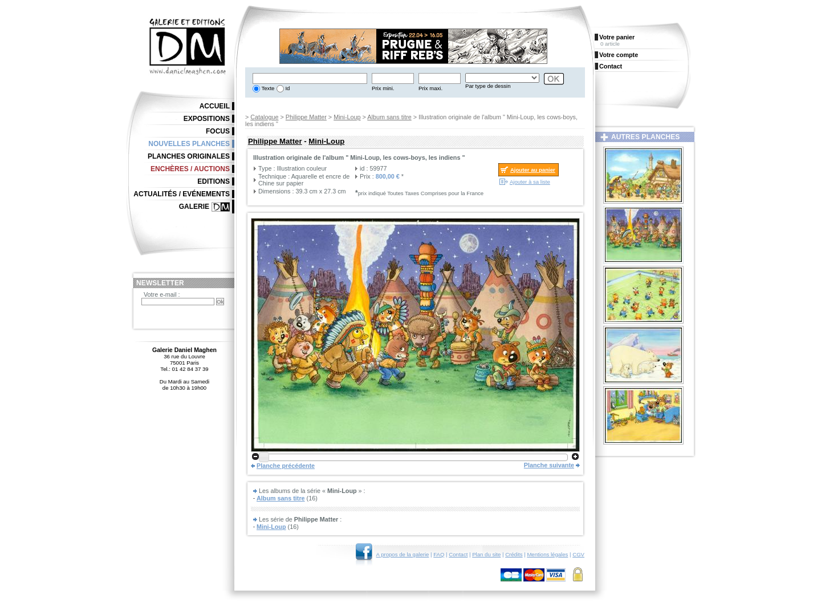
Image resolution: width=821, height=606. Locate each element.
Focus (218, 131)
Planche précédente (286, 465)
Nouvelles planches (189, 144)
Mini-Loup (347, 117)
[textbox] (310, 78)
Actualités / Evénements (181, 194)
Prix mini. (383, 88)
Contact (458, 554)
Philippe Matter (306, 117)
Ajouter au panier (532, 170)
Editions (213, 181)
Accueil (215, 106)
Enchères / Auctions (190, 169)
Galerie (194, 207)
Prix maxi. (430, 88)
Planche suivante (549, 465)
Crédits (513, 554)
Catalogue (264, 117)
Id (287, 88)
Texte (267, 88)
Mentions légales (547, 554)
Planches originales (189, 156)
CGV (578, 554)
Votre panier (617, 37)
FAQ (438, 554)
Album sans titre (389, 117)
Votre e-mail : (162, 294)
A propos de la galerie (402, 554)
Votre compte (618, 54)
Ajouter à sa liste (530, 182)
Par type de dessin (487, 86)
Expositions (207, 119)
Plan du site (486, 554)
